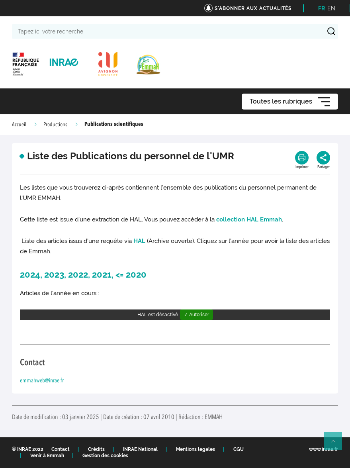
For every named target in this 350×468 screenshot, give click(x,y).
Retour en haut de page (336, 444)
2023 (54, 274)
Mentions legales (195, 449)
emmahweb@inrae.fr (42, 381)
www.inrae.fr (323, 449)
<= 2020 (131, 274)
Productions (55, 124)
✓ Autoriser (196, 314)
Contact (60, 449)
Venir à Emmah (47, 455)
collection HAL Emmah (249, 219)
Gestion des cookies (105, 455)
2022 (78, 274)
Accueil (19, 124)
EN (331, 8)
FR (321, 8)
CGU (238, 449)
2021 (101, 274)
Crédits (96, 449)
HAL (139, 241)
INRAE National (140, 449)
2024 (30, 274)
